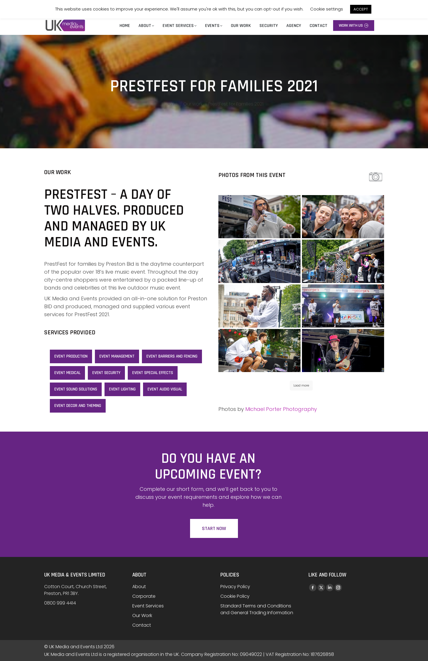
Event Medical (67, 372)
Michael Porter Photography (281, 409)
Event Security (106, 372)
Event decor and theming (77, 405)
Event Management (117, 356)
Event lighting (122, 389)
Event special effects (152, 372)
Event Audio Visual (165, 389)
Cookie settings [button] (326, 9)
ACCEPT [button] (361, 9)
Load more (301, 385)
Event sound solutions (75, 389)
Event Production (71, 356)
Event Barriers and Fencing (171, 356)
